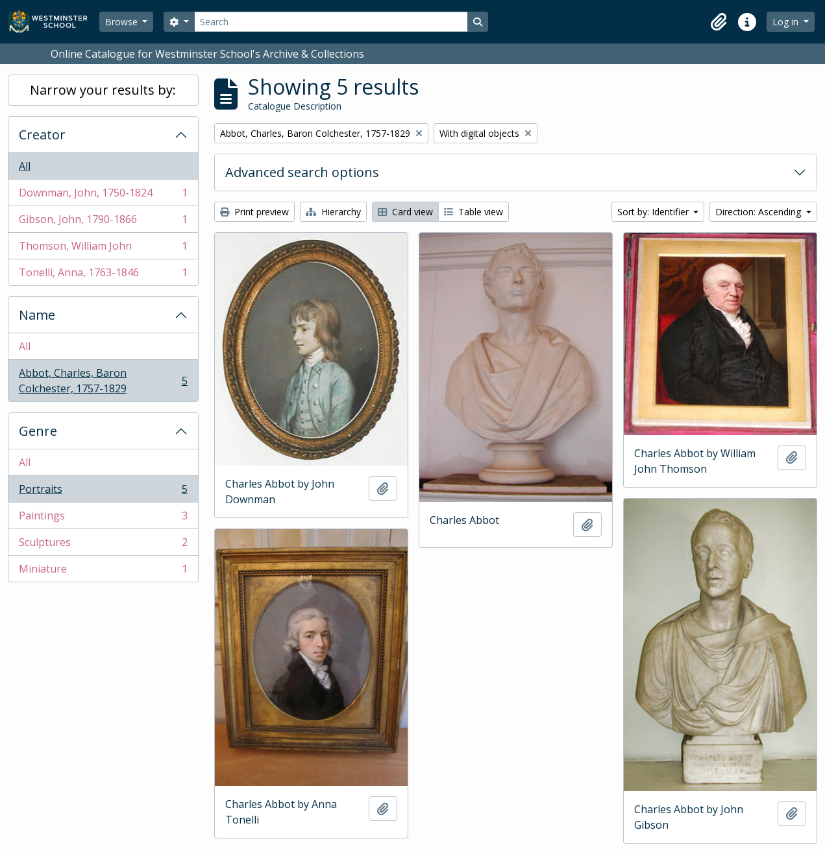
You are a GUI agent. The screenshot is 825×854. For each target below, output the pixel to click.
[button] (718, 22)
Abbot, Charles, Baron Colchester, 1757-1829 (103, 381)
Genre (38, 431)
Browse (122, 22)
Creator (42, 134)
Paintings (103, 518)
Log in (786, 22)
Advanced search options (302, 172)
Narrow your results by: (103, 90)
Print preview (254, 212)
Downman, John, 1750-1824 (103, 195)
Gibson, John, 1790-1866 (103, 222)
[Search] (331, 22)
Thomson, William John (103, 248)
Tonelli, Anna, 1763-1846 (103, 275)
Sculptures (103, 545)
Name (37, 315)
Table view (473, 212)
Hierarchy (333, 212)
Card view (405, 212)
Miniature (103, 571)
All (25, 166)
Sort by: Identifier (654, 212)
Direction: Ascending (759, 212)
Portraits (103, 492)
